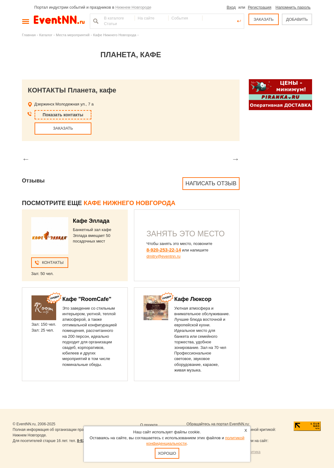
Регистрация (259, 7)
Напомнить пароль (293, 7)
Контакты (53, 262)
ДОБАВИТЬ (297, 19)
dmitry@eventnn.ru (164, 256)
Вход (231, 7)
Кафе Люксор (193, 299)
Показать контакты (63, 114)
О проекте (149, 425)
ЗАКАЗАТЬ (264, 19)
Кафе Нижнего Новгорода (114, 35)
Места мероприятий (73, 35)
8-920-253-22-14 (164, 249)
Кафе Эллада (91, 221)
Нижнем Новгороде (133, 7)
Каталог (45, 35)
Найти (95, 21)
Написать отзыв (211, 183)
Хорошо (167, 453)
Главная (28, 35)
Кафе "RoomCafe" (86, 299)
